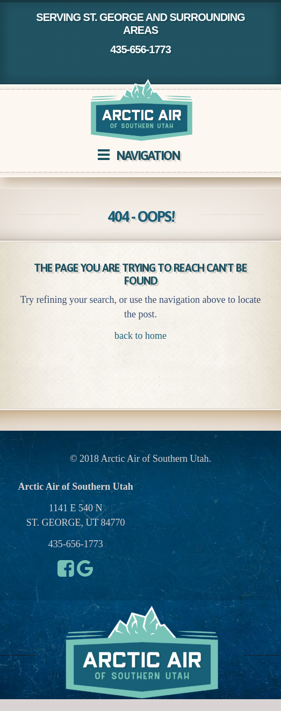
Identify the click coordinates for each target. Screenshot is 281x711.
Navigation (148, 155)
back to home (140, 335)
